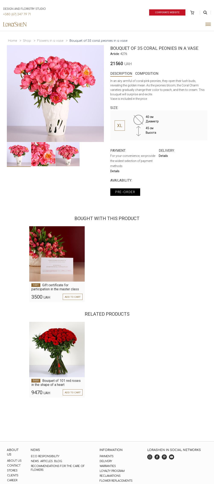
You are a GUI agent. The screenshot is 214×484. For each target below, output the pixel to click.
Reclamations (109, 475)
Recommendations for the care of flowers (57, 468)
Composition (146, 74)
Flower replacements (115, 480)
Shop (27, 40)
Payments (106, 456)
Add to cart (72, 297)
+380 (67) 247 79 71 (17, 14)
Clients (12, 475)
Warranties (107, 466)
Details (114, 171)
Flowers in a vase (50, 40)
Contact (13, 465)
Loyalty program (111, 471)
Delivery (105, 461)
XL (119, 125)
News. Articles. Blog (46, 461)
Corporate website (166, 12)
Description (121, 74)
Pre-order (126, 192)
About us (14, 460)
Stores (12, 470)
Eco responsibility (45, 456)
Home (12, 40)
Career (12, 480)
